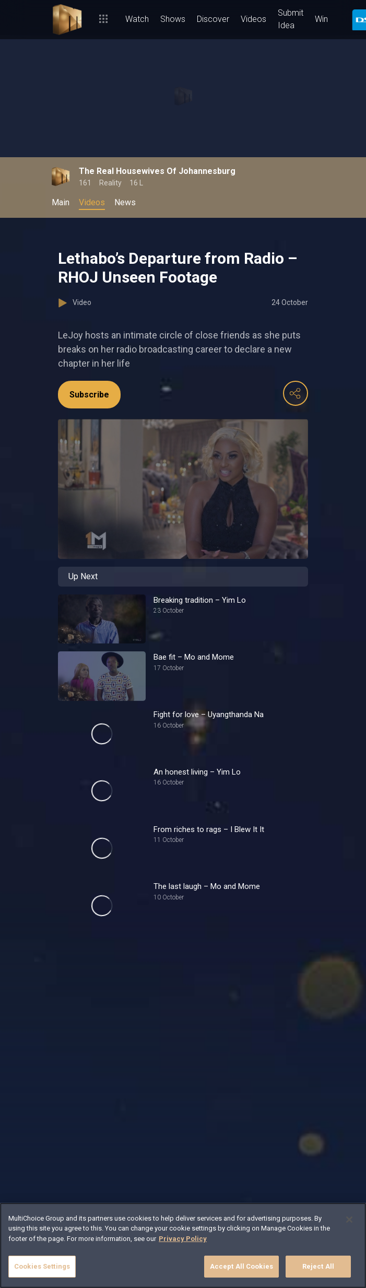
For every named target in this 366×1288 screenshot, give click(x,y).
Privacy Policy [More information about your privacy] (183, 1239)
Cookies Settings (42, 1266)
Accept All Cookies (241, 1266)
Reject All (318, 1266)
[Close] (349, 1219)
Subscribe (89, 395)
